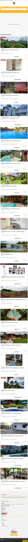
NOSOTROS (3, 523)
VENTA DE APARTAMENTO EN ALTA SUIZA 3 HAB (10, 72)
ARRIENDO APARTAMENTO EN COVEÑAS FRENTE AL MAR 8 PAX (12, 367)
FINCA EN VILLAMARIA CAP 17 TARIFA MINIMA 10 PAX (11, 345)
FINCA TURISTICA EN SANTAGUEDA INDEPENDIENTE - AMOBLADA (13, 481)
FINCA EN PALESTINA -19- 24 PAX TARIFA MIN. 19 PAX (11, 140)
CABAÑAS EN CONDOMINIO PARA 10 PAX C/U (9, 322)
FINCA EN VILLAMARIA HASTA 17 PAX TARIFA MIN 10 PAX (11, 413)
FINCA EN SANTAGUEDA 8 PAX (6, 254)
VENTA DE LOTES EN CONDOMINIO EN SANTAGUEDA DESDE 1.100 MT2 (14, 299)
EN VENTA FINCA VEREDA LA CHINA (7, 390)
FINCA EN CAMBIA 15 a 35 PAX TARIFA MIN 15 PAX (10, 208)
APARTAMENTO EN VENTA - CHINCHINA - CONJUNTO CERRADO (12, 231)
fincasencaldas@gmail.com (4, 512)
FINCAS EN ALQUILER (4, 520)
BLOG (2, 522)
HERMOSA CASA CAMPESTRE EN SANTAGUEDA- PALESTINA (12, 458)
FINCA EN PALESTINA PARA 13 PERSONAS (9, 186)
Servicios (3, 521)
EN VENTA (3, 519)
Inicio (2, 518)
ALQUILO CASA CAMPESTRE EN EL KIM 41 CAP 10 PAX (11, 163)
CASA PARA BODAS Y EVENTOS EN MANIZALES (9, 95)
